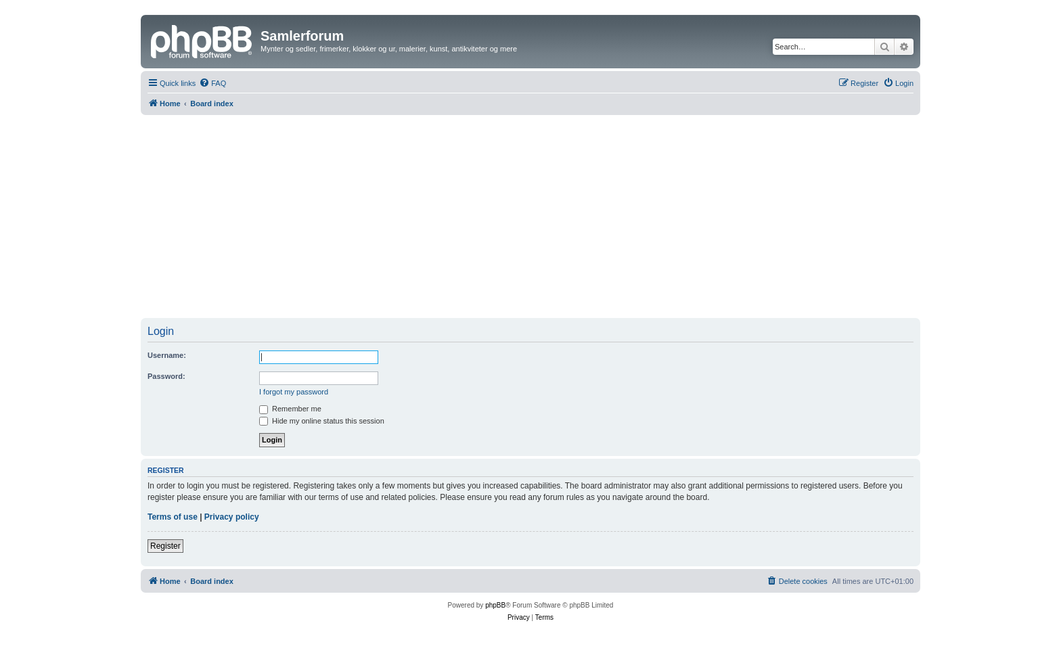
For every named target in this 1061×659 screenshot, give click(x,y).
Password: (166, 376)
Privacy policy (231, 517)
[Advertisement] (530, 216)
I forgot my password (293, 392)
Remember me (290, 409)
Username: (167, 355)
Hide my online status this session (321, 421)
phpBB (495, 605)
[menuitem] (212, 83)
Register (165, 546)
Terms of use (173, 517)
